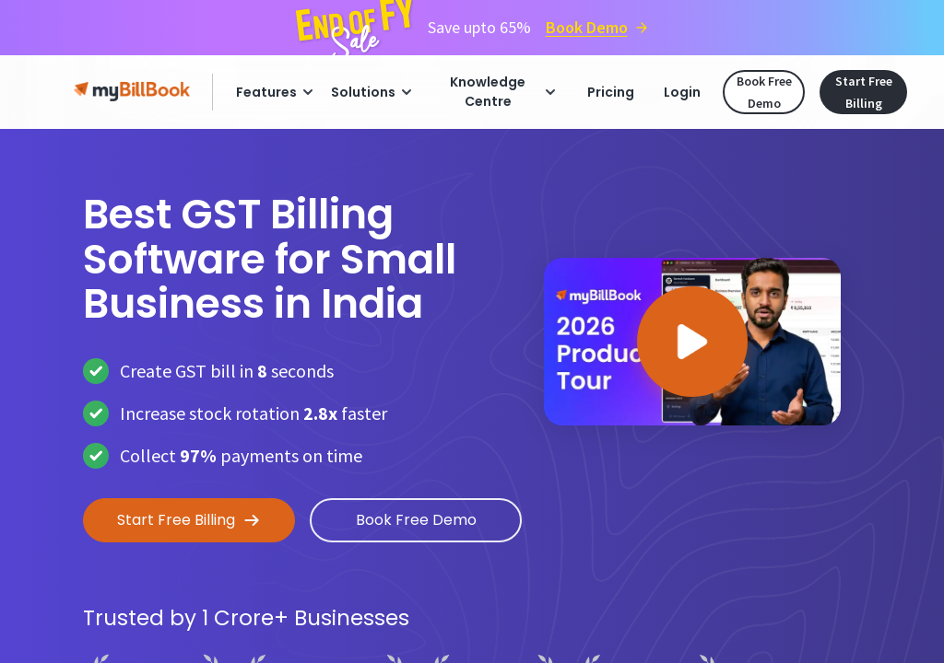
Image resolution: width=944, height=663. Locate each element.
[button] (692, 341)
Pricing (610, 92)
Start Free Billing (863, 92)
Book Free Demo (764, 92)
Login (682, 92)
